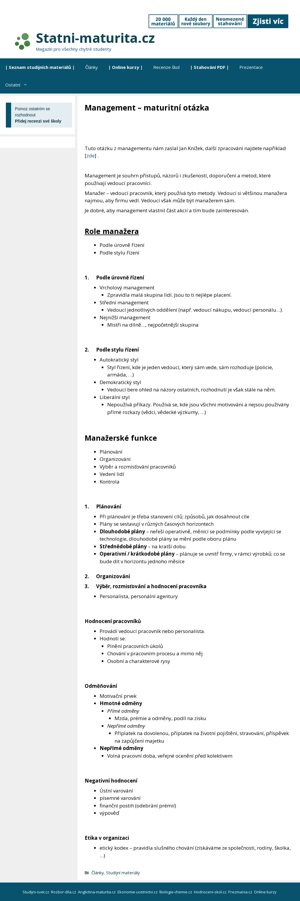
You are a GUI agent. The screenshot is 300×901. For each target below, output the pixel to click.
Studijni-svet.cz (36, 892)
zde (90, 155)
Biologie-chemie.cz (176, 892)
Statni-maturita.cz (95, 38)
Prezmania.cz (240, 892)
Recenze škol (166, 67)
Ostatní (19, 85)
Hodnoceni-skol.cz (210, 892)
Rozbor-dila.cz (64, 892)
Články (91, 67)
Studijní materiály (123, 872)
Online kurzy (265, 892)
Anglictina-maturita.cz (97, 892)
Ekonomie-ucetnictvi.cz (137, 892)
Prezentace (251, 67)
